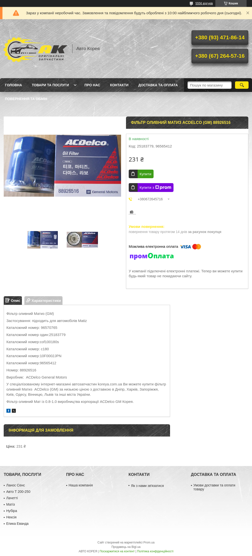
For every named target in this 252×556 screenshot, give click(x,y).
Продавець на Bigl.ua (126, 547)
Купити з (155, 187)
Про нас (92, 85)
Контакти (119, 85)
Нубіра (11, 511)
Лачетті (12, 498)
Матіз (10, 504)
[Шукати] (242, 85)
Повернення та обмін (26, 99)
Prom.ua (149, 542)
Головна (13, 85)
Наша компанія (81, 485)
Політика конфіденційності (155, 551)
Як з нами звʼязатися (147, 486)
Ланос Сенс (15, 485)
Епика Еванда (17, 524)
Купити (145, 174)
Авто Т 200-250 (18, 492)
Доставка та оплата (158, 85)
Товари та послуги (50, 85)
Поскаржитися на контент (117, 551)
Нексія (11, 517)
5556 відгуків (204, 3)
